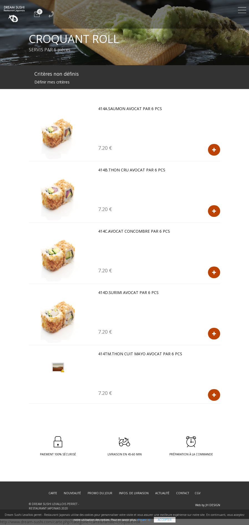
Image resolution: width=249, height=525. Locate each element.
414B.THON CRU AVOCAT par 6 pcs (131, 170)
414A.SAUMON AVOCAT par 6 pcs (130, 108)
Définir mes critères (52, 82)
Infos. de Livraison (134, 493)
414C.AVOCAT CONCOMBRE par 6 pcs (134, 231)
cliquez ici (143, 520)
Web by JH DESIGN (207, 505)
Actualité (162, 493)
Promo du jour (100, 493)
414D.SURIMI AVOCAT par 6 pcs (128, 292)
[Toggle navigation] (242, 9)
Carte (53, 493)
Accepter (165, 520)
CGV (197, 493)
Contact (182, 493)
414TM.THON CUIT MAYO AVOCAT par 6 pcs (140, 353)
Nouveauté (72, 493)
